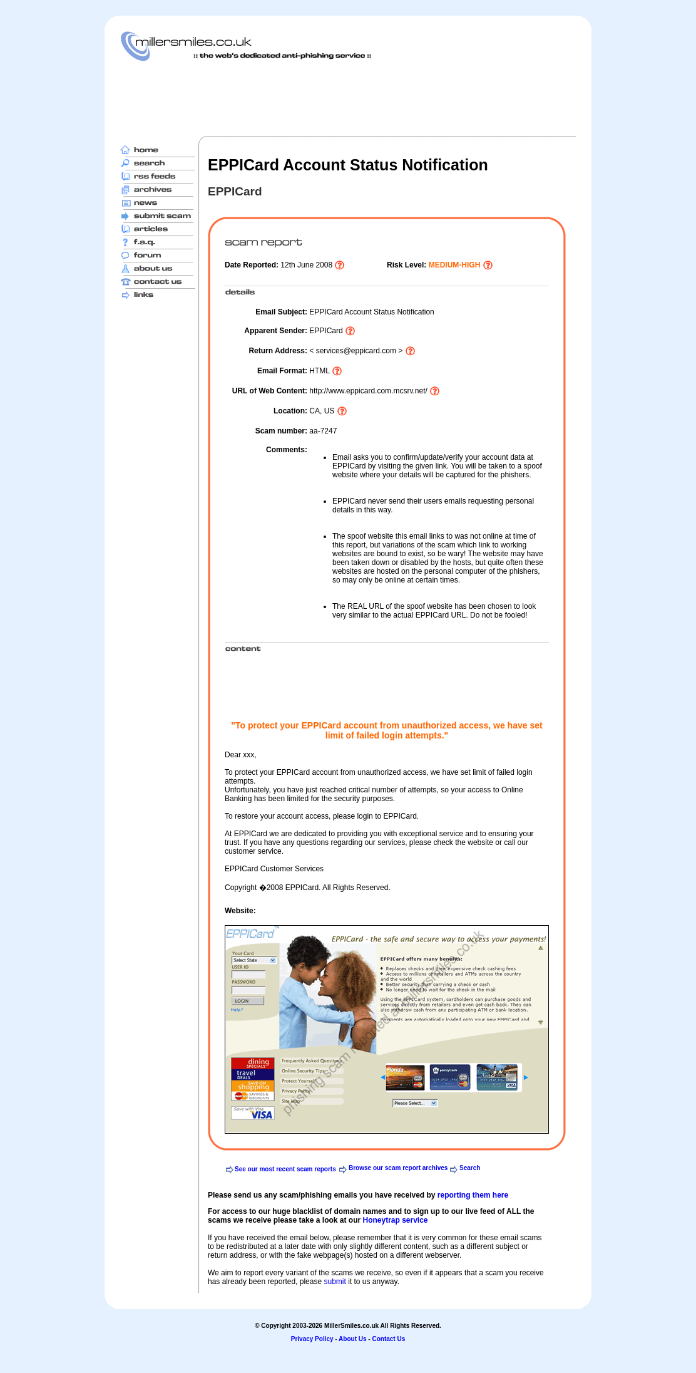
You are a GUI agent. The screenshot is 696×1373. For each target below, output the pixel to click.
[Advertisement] (348, 98)
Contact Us (388, 1338)
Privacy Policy (312, 1338)
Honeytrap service (394, 1220)
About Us (352, 1338)
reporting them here (473, 1195)
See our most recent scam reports (285, 1169)
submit (334, 1281)
